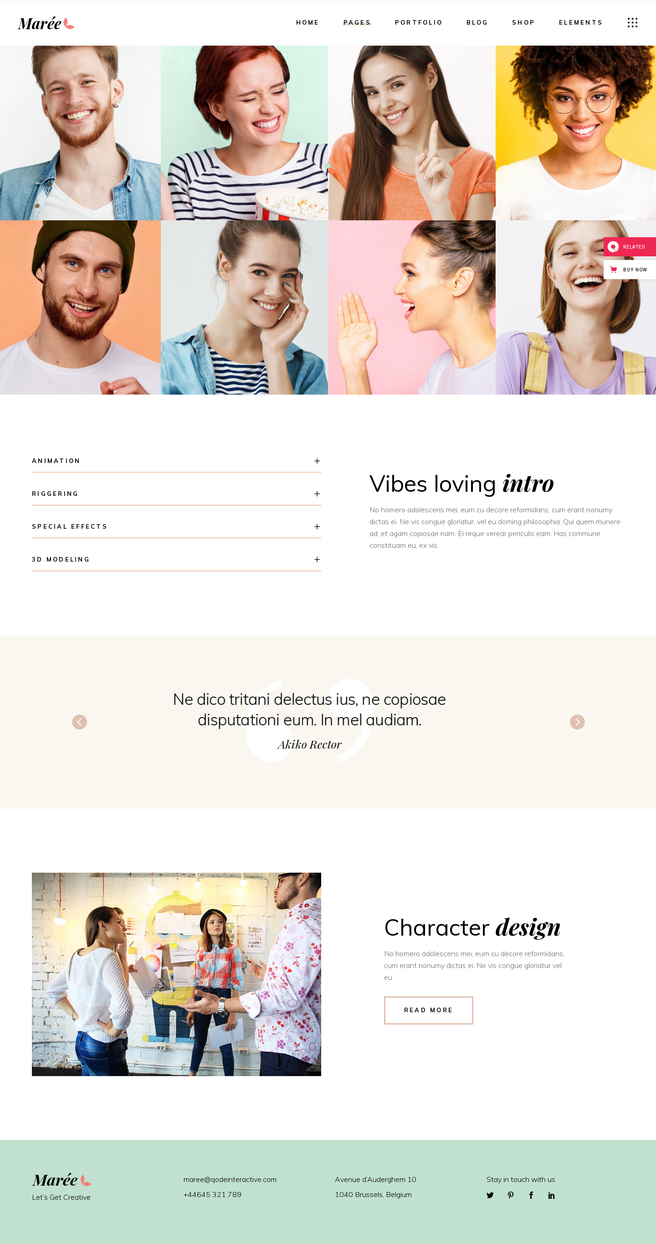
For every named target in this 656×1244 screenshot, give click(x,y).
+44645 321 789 (212, 1194)
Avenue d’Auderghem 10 (375, 1179)
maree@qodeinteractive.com (230, 1179)
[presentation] (79, 721)
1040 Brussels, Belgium (373, 1194)
